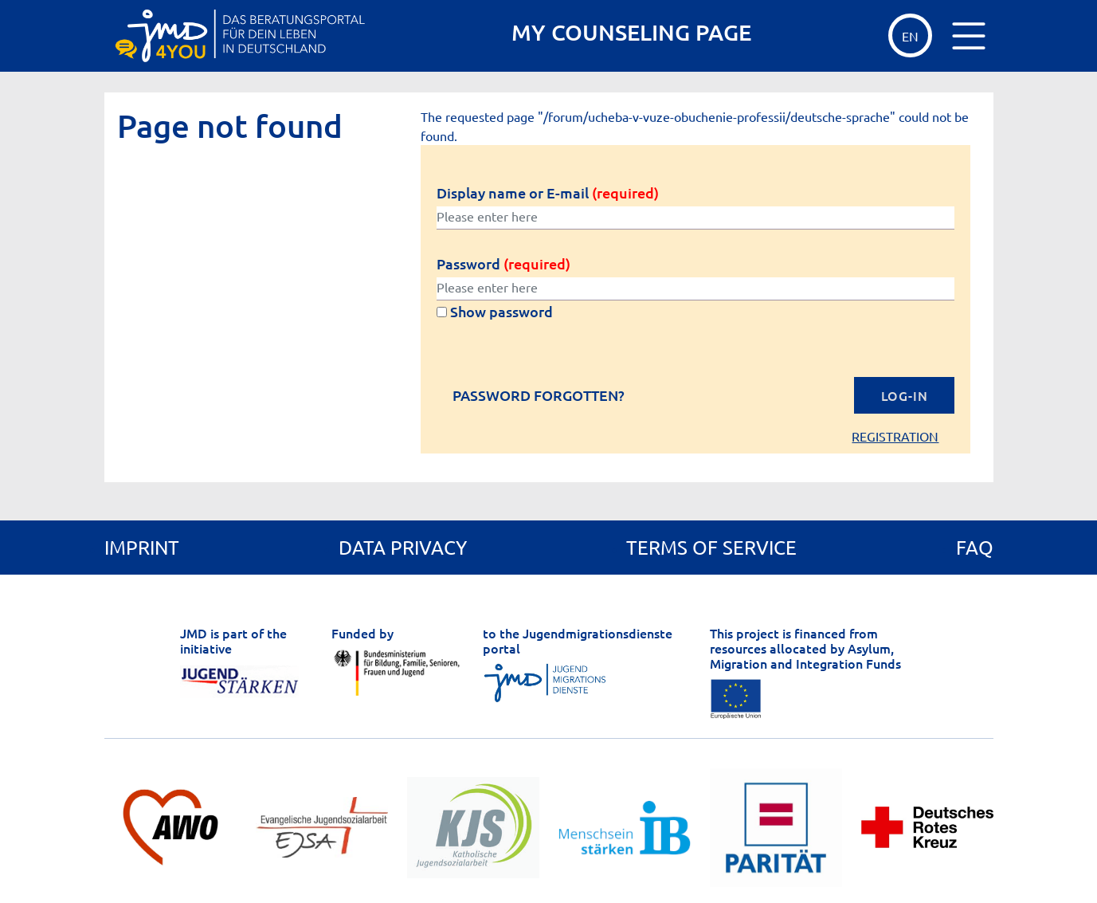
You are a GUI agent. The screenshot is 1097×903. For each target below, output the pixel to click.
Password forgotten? (539, 395)
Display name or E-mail (548, 192)
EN (910, 36)
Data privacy (403, 547)
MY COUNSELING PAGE (631, 32)
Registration (895, 436)
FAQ (974, 547)
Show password (495, 311)
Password (503, 263)
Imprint (141, 547)
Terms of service (711, 547)
